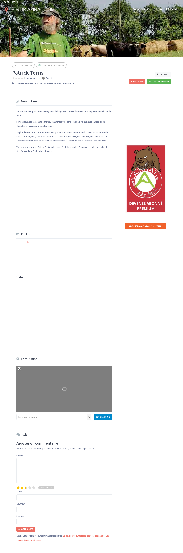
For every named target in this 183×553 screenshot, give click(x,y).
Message (20, 455)
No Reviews (32, 78)
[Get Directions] (103, 417)
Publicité (158, 9)
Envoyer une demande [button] (159, 81)
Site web (20, 516)
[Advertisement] (146, 116)
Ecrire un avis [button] (137, 81)
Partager (163, 74)
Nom (19, 491)
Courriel (20, 504)
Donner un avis (140, 9)
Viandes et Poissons (53, 65)
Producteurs (25, 65)
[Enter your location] (51, 417)
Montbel (171, 9)
